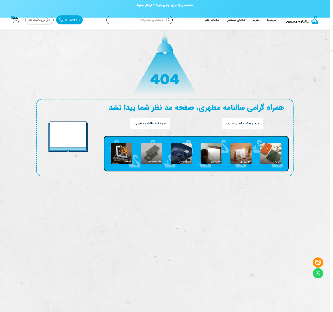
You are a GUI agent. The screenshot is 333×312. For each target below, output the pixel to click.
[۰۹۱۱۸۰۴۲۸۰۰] (61, 20)
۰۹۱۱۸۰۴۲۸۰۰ (72, 20)
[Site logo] (302, 19)
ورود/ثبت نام (37, 20)
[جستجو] (139, 20)
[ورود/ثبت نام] (48, 20)
